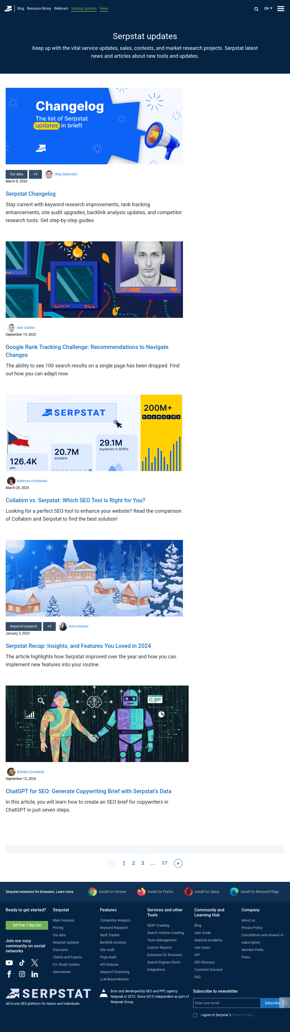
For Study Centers (66, 965)
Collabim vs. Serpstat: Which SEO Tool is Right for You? (75, 500)
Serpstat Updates (66, 942)
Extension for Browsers (164, 955)
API (197, 955)
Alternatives (62, 972)
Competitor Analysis (115, 920)
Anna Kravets (79, 626)
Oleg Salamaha (66, 174)
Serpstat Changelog (31, 193)
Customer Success (208, 970)
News (104, 8)
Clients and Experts (67, 957)
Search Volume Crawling (165, 933)
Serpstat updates (84, 8)
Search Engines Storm (163, 962)
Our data (16, 174)
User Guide (202, 933)
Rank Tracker (110, 935)
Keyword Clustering (114, 972)
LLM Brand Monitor (114, 979)
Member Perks (253, 950)
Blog (20, 8)
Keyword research (23, 626)
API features (109, 965)
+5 (50, 626)
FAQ (197, 977)
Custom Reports (159, 948)
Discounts (60, 950)
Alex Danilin (26, 328)
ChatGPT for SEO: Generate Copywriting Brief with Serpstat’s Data (88, 791)
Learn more (64, 892)
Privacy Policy (252, 928)
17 (164, 863)
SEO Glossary (204, 962)
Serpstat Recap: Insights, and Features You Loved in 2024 (78, 645)
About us (248, 920)
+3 (36, 174)
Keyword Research (114, 928)
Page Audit (108, 957)
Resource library (39, 8)
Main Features (63, 920)
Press (246, 957)
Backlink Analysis (113, 942)
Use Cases (202, 948)
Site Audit (107, 950)
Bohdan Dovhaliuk (30, 772)
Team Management (162, 940)
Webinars (61, 8)
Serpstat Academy (208, 940)
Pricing (58, 928)
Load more (145, 849)
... (153, 863)
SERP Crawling (158, 925)
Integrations (156, 970)
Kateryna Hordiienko (32, 481)
